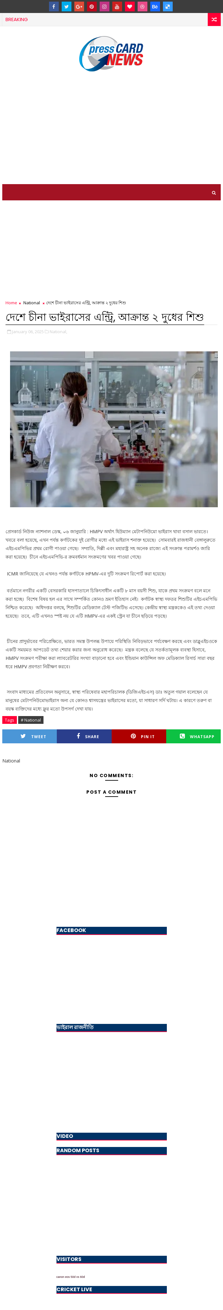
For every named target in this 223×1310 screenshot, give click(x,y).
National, (58, 331)
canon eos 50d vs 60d (70, 1277)
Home (11, 303)
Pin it (143, 736)
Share (88, 736)
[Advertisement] (111, 128)
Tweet (33, 736)
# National (31, 720)
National (31, 303)
